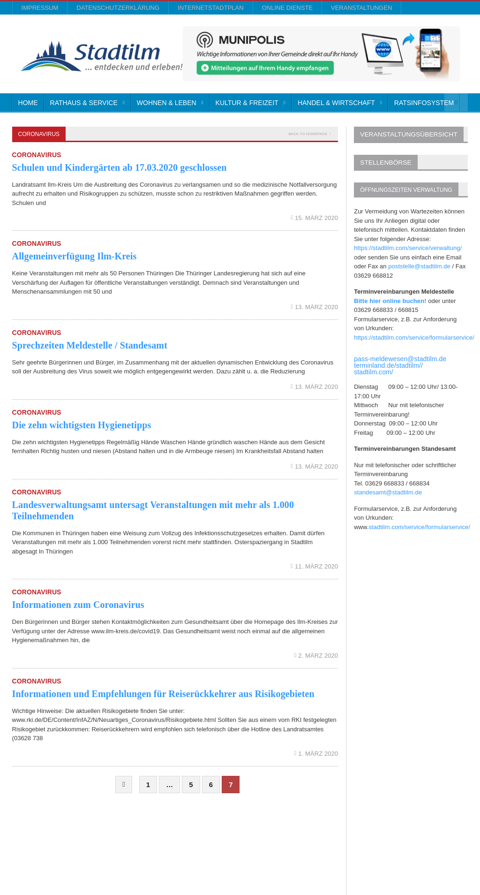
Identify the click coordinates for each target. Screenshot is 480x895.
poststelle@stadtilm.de (419, 264)
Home (28, 102)
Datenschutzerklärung (117, 7)
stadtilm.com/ (373, 370)
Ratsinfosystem (424, 102)
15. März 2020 (314, 217)
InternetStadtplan (211, 7)
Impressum (40, 7)
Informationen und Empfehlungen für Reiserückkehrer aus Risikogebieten (161, 694)
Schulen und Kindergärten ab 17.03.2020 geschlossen (118, 167)
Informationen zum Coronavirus (77, 604)
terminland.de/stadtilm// (388, 363)
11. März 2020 (314, 566)
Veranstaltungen (361, 7)
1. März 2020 (316, 753)
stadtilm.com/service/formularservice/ (418, 525)
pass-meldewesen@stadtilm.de (399, 357)
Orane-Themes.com (193, 862)
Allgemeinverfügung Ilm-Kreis (73, 256)
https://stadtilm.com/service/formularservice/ (413, 335)
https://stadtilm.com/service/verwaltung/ (407, 246)
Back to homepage (308, 134)
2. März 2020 (316, 655)
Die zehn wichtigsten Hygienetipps (81, 425)
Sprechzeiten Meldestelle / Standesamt (88, 345)
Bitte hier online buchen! (389, 299)
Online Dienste (287, 7)
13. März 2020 (314, 307)
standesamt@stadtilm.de (387, 490)
